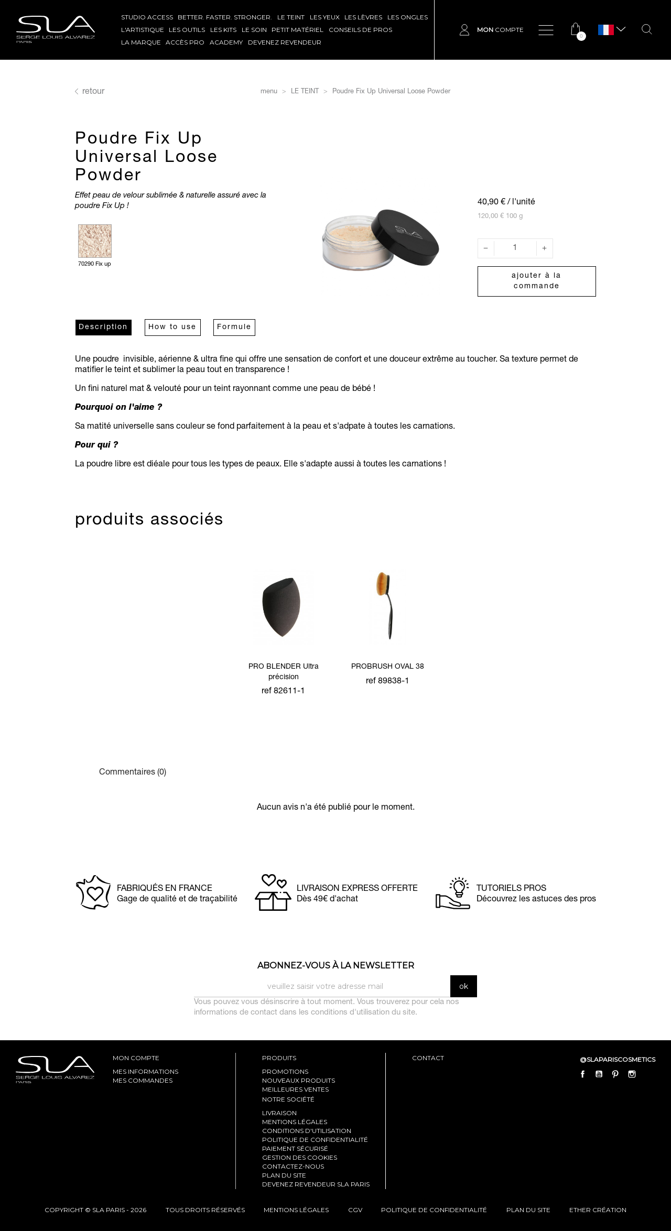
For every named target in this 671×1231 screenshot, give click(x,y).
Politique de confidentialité (315, 1139)
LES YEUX (325, 17)
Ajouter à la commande (536, 281)
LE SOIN (254, 30)
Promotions (285, 1071)
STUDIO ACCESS (147, 17)
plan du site (528, 1210)
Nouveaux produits (298, 1080)
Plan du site (284, 1175)
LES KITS (223, 30)
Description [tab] (103, 327)
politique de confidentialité (434, 1210)
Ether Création (597, 1210)
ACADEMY (226, 42)
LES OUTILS (187, 30)
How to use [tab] (172, 327)
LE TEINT (291, 17)
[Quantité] (515, 248)
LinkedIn (648, 1074)
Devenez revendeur (284, 42)
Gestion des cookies (299, 1157)
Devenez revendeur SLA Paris (316, 1184)
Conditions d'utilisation (306, 1131)
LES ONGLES (407, 17)
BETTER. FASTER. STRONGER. (225, 17)
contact (428, 1058)
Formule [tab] (234, 327)
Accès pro (185, 42)
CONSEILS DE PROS (360, 30)
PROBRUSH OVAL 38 (387, 667)
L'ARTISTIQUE (142, 30)
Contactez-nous (293, 1166)
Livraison (279, 1113)
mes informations (145, 1071)
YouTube (599, 1074)
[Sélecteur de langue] (606, 30)
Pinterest (615, 1074)
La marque (141, 42)
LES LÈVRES (363, 17)
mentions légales (296, 1210)
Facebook (583, 1074)
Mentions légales (294, 1122)
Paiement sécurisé (295, 1148)
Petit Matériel (297, 30)
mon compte (136, 1058)
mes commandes (142, 1080)
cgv (355, 1210)
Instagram (631, 1074)
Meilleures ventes (295, 1089)
